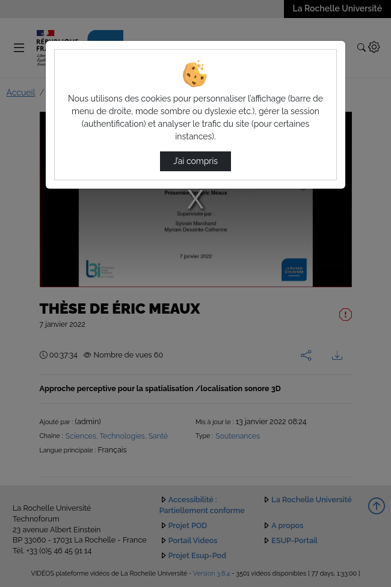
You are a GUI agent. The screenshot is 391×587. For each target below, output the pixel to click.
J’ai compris (195, 161)
